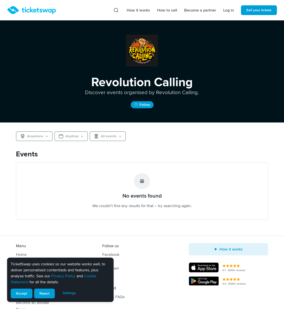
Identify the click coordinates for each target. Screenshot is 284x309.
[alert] (60, 280)
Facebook (110, 254)
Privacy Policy (63, 276)
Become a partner (200, 10)
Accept (21, 293)
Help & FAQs (113, 296)
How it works (138, 10)
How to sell (167, 10)
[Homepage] (31, 10)
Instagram (110, 268)
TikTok (107, 275)
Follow (142, 105)
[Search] (116, 10)
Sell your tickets (259, 10)
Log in (228, 10)
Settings (69, 293)
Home (21, 254)
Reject (44, 293)
